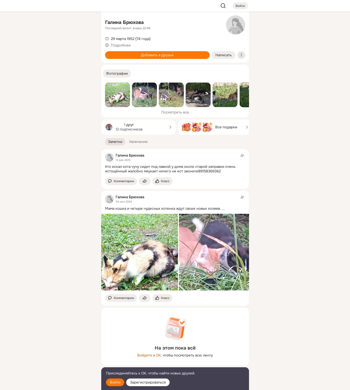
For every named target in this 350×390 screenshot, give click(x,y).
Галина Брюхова (124, 22)
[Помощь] (44, 86)
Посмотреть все (175, 112)
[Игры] (86, 65)
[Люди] (65, 44)
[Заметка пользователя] (175, 163)
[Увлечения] (65, 23)
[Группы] (86, 23)
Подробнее (121, 45)
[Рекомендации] (65, 86)
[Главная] (44, 23)
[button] (117, 73)
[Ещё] (65, 353)
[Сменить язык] (65, 363)
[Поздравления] (65, 65)
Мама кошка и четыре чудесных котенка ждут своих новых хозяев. (163, 208)
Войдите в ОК (149, 355)
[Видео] (86, 44)
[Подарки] (44, 65)
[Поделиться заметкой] (144, 181)
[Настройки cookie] (65, 384)
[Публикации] (44, 44)
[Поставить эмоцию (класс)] (162, 181)
